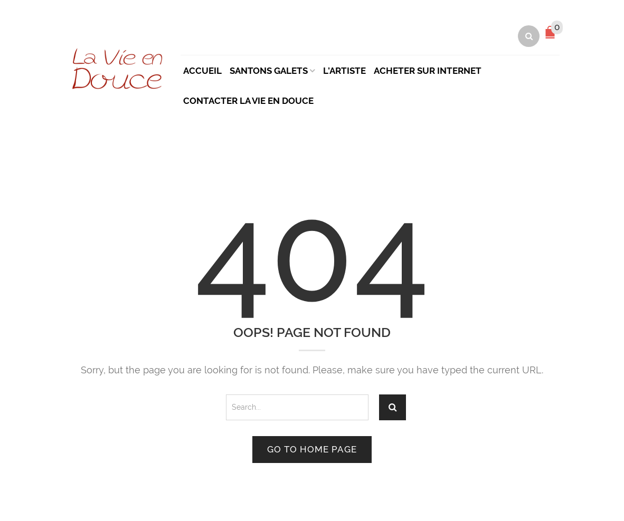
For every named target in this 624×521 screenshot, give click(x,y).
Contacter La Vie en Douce (248, 100)
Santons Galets (269, 70)
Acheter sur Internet (427, 70)
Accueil (202, 70)
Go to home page (312, 449)
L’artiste (344, 70)
